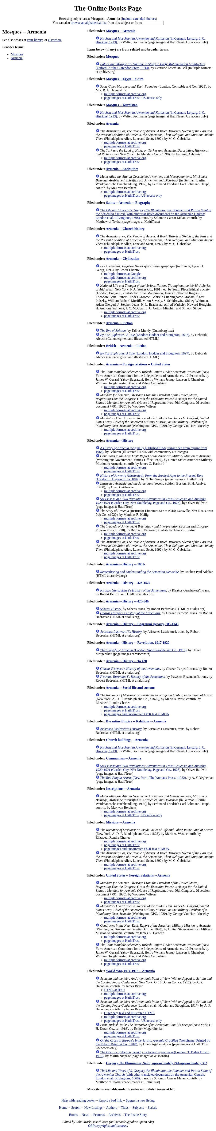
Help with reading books (78, 1100)
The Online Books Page (108, 8)
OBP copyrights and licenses (107, 1125)
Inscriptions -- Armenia (123, 788)
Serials (152, 1107)
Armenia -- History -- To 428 (126, 661)
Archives (114, 1114)
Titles (124, 1107)
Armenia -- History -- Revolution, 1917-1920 (137, 642)
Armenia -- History (120, 440)
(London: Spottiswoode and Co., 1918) (143, 650)
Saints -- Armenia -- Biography (128, 202)
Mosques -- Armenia (120, 31)
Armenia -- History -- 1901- (125, 564)
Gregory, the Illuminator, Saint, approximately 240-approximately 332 (156, 1063)
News (85, 1114)
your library (35, 40)
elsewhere (55, 40)
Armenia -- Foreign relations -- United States (138, 364)
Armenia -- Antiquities (122, 169)
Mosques (17, 54)
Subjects (138, 1107)
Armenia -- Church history (125, 228)
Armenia (17, 58)
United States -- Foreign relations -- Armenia (138, 875)
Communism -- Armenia (123, 758)
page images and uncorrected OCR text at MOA (136, 714)
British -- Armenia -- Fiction (126, 346)
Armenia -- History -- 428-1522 (128, 583)
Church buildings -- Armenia (127, 740)
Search (76, 1107)
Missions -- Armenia (120, 822)
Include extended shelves (139, 18)
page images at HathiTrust (122, 146)
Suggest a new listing (140, 1100)
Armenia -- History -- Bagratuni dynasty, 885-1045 (142, 624)
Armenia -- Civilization (122, 258)
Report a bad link (110, 1100)
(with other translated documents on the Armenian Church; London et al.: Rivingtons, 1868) (153, 214)
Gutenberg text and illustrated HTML (129, 1013)
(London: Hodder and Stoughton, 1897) (144, 335)
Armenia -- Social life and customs (130, 687)
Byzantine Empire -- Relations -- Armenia (136, 721)
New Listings (93, 1107)
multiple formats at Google (122, 274)
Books (73, 1114)
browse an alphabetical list (89, 22)
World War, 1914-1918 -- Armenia (130, 971)
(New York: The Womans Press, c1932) (143, 777)
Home (63, 1107)
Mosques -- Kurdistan (122, 105)
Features (99, 1114)
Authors (111, 1107)
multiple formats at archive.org (125, 94)
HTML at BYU (114, 990)
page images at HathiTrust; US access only (133, 98)
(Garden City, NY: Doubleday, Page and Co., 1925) (151, 501)
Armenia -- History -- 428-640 (127, 601)
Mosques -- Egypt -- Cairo (124, 79)
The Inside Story (135, 1114)
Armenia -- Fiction (119, 323)
